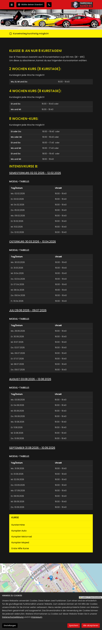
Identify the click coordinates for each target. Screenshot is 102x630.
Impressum (36, 617)
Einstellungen (10, 625)
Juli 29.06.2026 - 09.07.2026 (27, 310)
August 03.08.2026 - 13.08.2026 (30, 379)
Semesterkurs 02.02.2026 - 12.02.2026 (35, 173)
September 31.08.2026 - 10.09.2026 (32, 448)
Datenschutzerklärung (13, 617)
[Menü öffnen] (11, 4)
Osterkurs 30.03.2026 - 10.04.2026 (32, 241)
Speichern (73, 625)
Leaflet (83, 597)
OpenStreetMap (95, 597)
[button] (51, 578)
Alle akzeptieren (90, 625)
